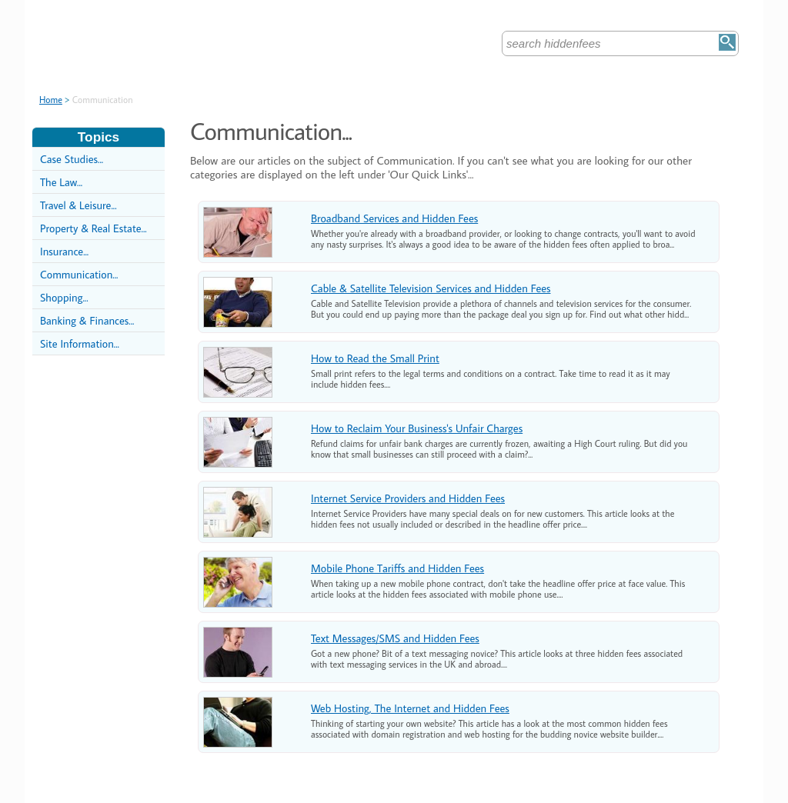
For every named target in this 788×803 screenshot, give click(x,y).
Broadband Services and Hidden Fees (394, 218)
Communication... (79, 274)
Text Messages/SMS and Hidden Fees (395, 638)
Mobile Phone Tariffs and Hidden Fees (397, 568)
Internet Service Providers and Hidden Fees (408, 498)
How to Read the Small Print (375, 358)
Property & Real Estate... (93, 228)
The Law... (61, 182)
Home (50, 99)
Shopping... (64, 297)
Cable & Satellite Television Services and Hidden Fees (431, 288)
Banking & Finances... (87, 320)
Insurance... (64, 251)
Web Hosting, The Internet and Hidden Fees (410, 708)
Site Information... (79, 343)
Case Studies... (71, 159)
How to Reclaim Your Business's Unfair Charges (417, 428)
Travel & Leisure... (78, 205)
